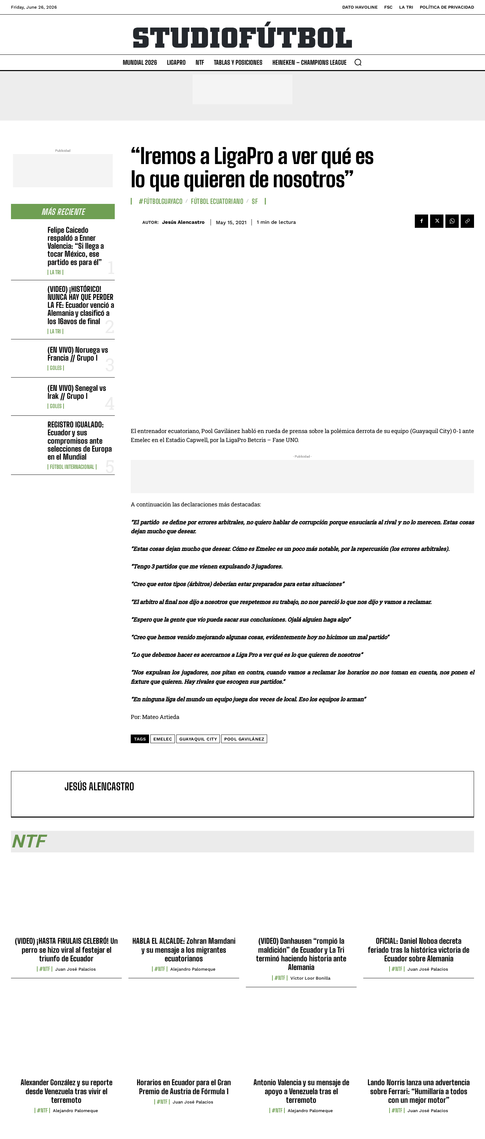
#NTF (44, 969)
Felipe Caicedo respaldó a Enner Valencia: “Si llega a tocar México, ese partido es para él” (76, 246)
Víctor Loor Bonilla (310, 978)
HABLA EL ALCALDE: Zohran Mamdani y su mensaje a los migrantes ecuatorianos (184, 949)
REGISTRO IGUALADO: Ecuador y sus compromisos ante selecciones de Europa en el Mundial (80, 440)
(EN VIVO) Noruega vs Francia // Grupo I (78, 353)
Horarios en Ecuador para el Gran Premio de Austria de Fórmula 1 (184, 1086)
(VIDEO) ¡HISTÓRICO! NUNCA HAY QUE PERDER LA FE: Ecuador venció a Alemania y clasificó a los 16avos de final (81, 305)
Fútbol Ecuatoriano (217, 201)
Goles (56, 368)
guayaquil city (198, 739)
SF (255, 201)
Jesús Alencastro (183, 222)
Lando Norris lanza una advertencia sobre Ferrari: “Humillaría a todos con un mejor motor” (419, 1091)
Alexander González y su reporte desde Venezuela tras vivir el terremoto (66, 1091)
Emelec (162, 739)
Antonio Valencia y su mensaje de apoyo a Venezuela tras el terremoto (301, 1091)
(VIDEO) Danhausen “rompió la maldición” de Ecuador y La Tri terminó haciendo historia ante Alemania (301, 954)
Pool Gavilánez (244, 739)
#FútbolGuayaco (160, 201)
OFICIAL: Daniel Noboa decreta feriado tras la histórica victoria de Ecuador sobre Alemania (418, 949)
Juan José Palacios (75, 969)
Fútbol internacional (72, 467)
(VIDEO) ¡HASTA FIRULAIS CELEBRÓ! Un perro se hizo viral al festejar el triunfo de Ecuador (66, 949)
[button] (358, 62)
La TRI (55, 272)
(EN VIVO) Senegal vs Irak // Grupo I (77, 392)
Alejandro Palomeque (193, 969)
